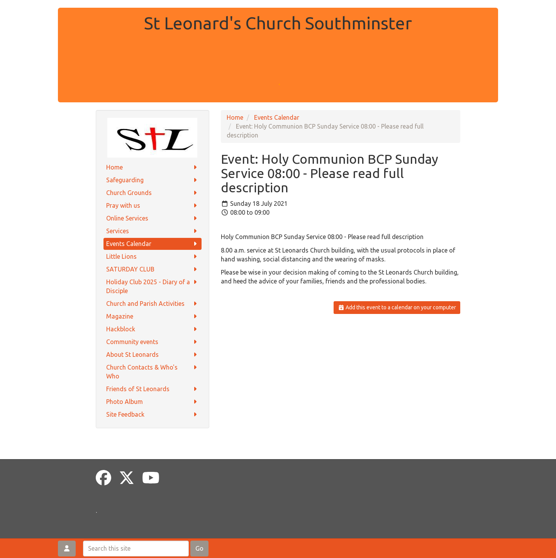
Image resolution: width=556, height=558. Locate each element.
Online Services (152, 218)
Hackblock (152, 329)
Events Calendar (152, 243)
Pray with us (152, 205)
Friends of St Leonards (152, 389)
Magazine (152, 316)
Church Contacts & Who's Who (152, 371)
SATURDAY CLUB (152, 269)
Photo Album (152, 401)
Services (152, 231)
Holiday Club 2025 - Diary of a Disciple (152, 286)
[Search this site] (136, 548)
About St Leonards (152, 354)
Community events (152, 342)
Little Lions (152, 256)
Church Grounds (152, 192)
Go (199, 548)
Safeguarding (152, 180)
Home (152, 167)
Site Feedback (152, 414)
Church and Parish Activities (152, 303)
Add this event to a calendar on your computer (397, 307)
